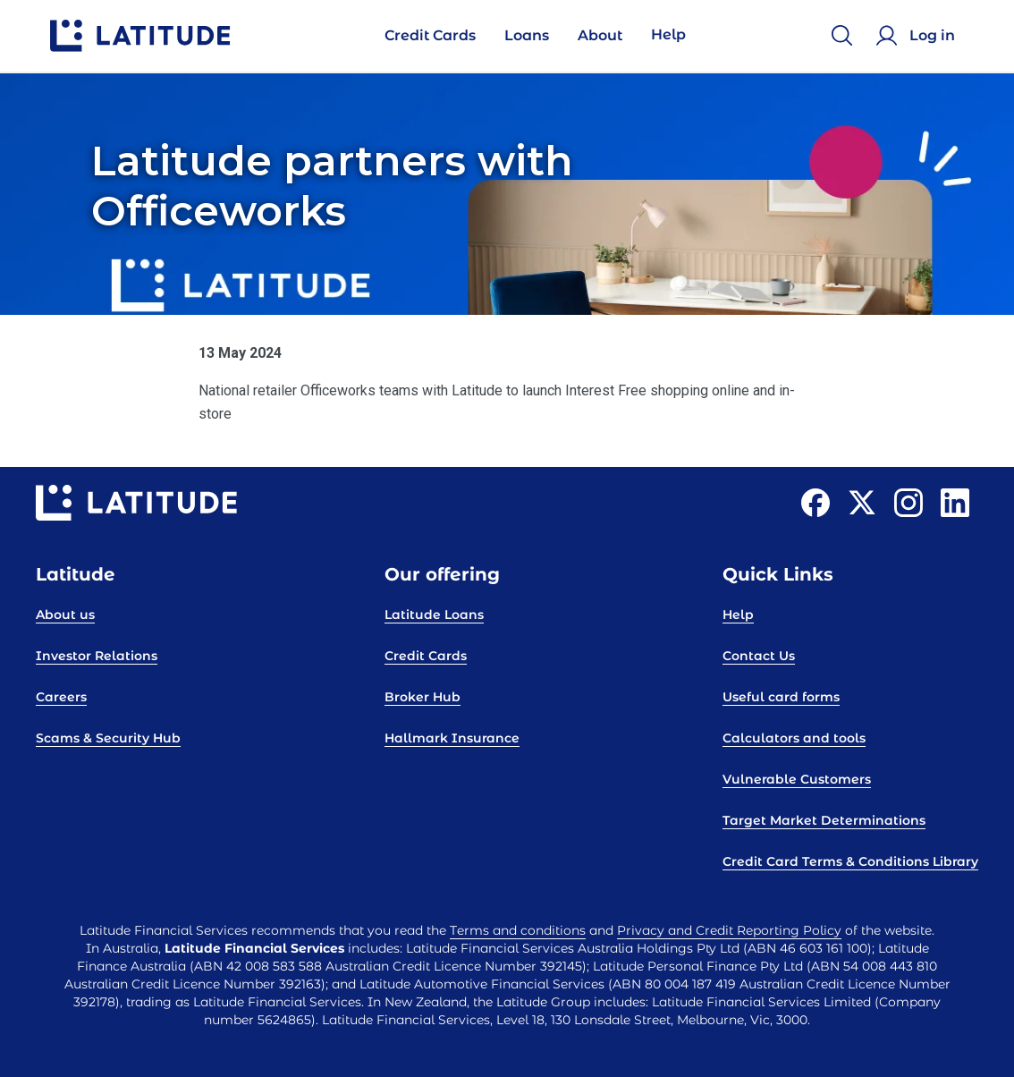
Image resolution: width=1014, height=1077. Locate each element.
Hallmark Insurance (452, 738)
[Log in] (918, 36)
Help (668, 34)
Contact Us (758, 656)
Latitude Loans (434, 614)
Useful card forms (781, 697)
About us (65, 614)
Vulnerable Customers (796, 779)
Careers (61, 697)
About (600, 35)
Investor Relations (96, 656)
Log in (932, 35)
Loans (526, 35)
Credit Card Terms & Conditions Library (850, 861)
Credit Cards (430, 35)
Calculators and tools (794, 738)
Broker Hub (422, 697)
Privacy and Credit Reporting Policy (729, 930)
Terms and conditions (518, 930)
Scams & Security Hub (108, 738)
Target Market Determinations (823, 820)
